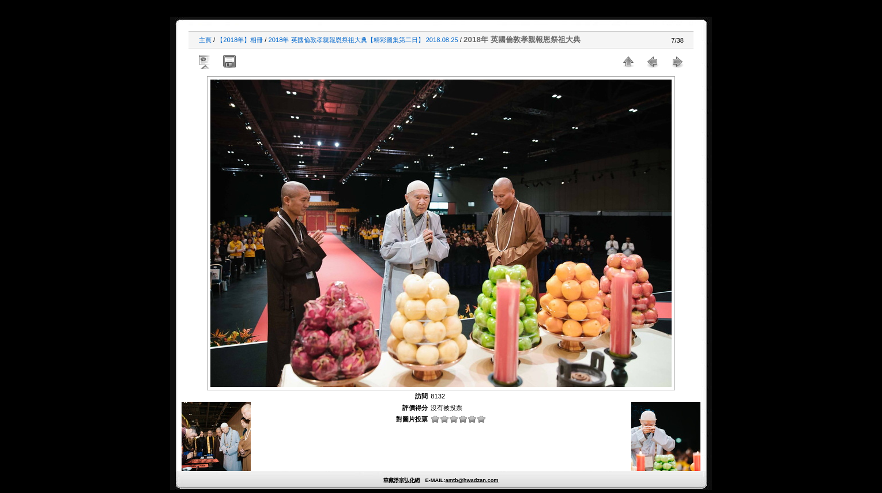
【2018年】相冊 (240, 39)
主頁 (205, 39)
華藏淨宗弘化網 (401, 480)
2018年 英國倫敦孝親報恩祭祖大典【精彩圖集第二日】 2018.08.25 (363, 39)
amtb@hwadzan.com (471, 480)
